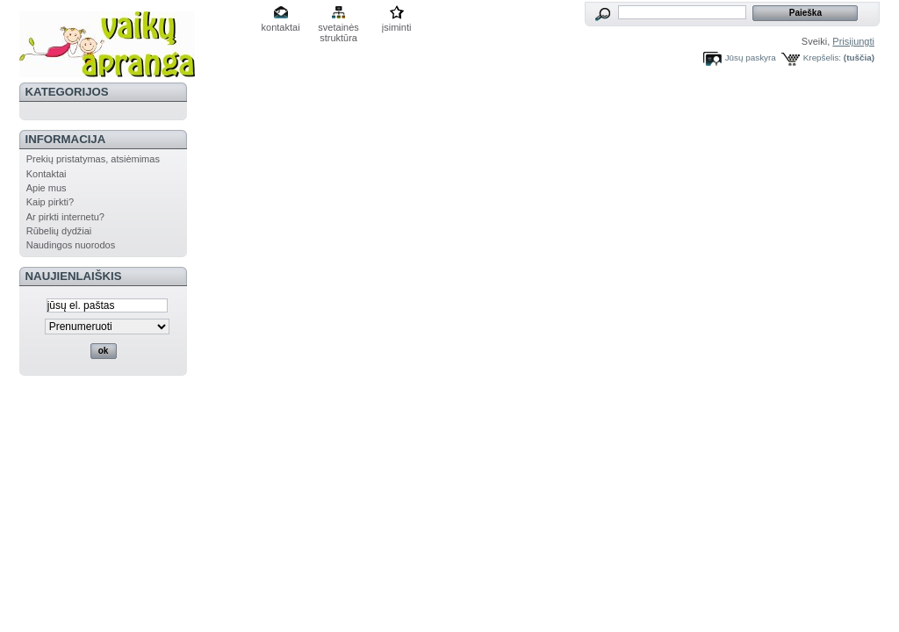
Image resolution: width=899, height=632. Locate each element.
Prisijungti (853, 41)
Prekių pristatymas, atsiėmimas (93, 159)
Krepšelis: (822, 57)
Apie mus (46, 188)
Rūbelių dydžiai (59, 231)
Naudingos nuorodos (71, 245)
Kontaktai (46, 174)
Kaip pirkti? (50, 202)
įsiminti (397, 27)
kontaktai (281, 27)
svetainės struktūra (338, 28)
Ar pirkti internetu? (65, 217)
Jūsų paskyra (750, 57)
